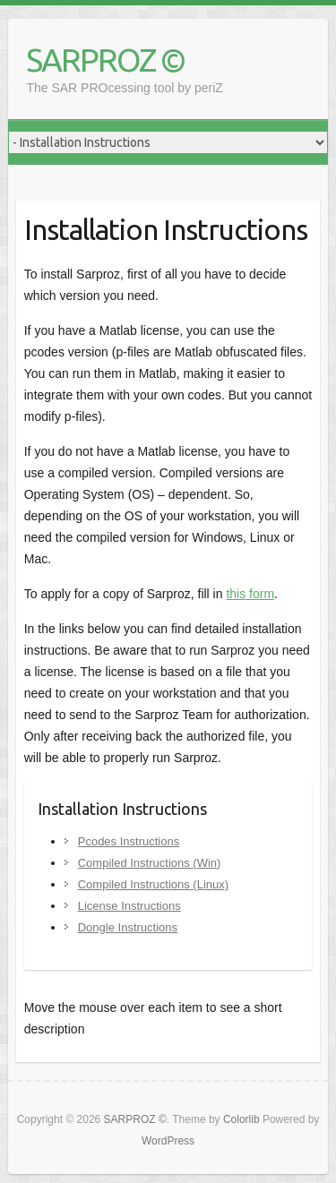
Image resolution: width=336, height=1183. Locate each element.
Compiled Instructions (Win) (149, 863)
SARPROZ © (105, 59)
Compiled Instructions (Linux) (153, 884)
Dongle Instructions (127, 927)
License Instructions (129, 906)
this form (250, 594)
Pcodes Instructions (128, 841)
